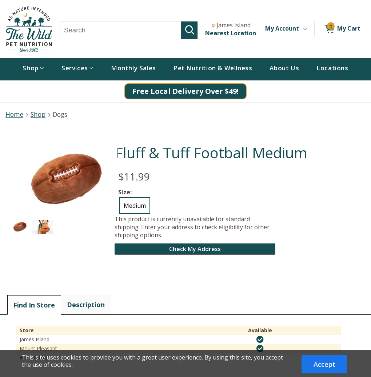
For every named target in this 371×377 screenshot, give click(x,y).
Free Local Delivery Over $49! (185, 91)
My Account (282, 28)
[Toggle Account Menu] (304, 29)
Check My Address (195, 249)
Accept (324, 364)
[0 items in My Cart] (341, 29)
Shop (38, 114)
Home (14, 114)
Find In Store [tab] (34, 305)
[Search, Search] (120, 30)
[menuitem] (33, 69)
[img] (260, 339)
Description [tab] (86, 304)
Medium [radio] (135, 206)
